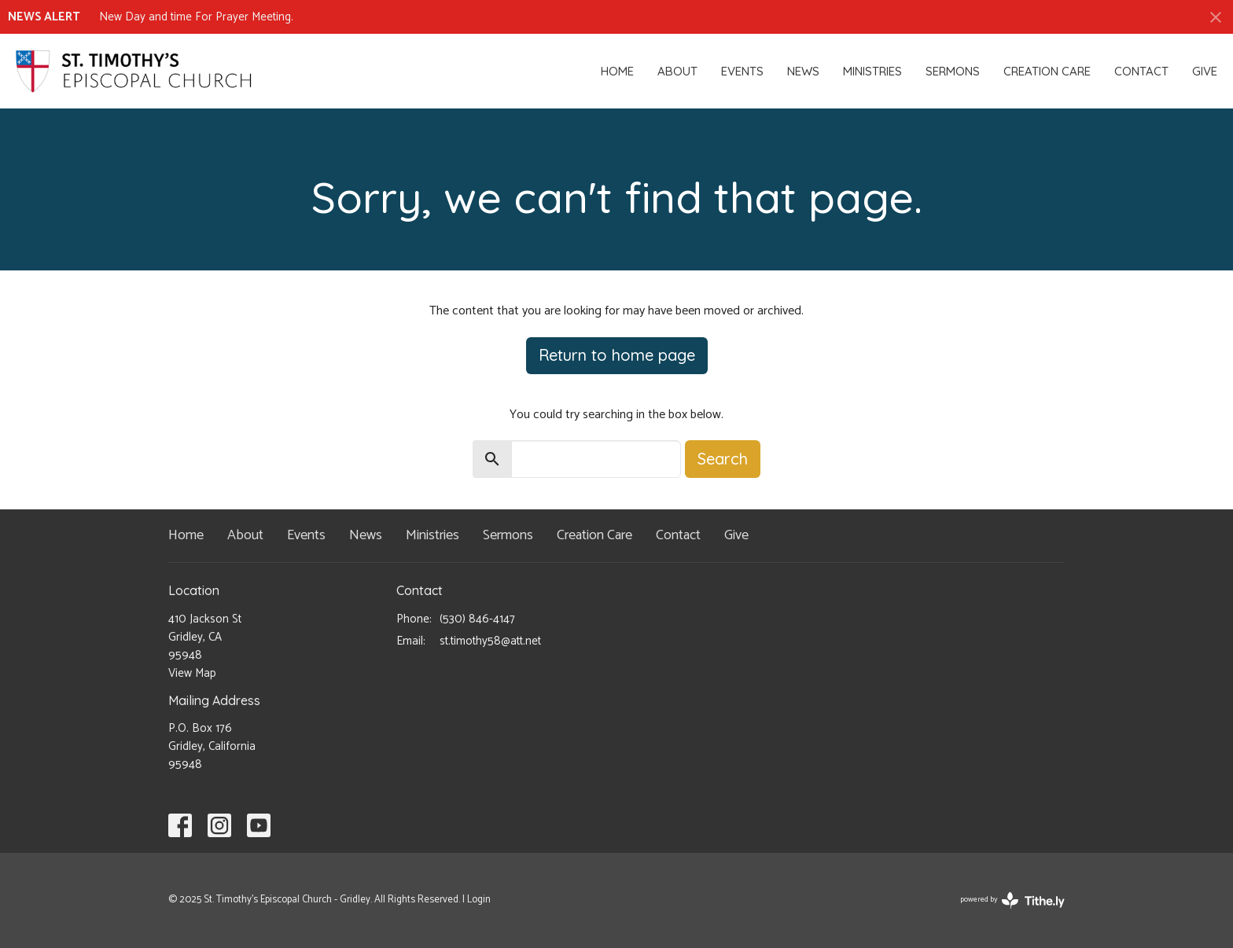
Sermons (953, 71)
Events (742, 71)
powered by (1012, 900)
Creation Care (1047, 71)
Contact (1141, 71)
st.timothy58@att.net (490, 641)
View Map (192, 673)
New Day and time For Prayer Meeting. (196, 17)
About (677, 71)
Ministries (872, 71)
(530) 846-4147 (477, 619)
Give (1204, 71)
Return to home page (617, 355)
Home (617, 71)
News (803, 71)
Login (479, 899)
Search (722, 458)
